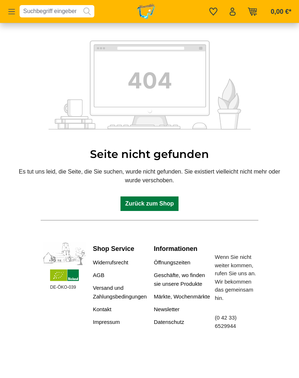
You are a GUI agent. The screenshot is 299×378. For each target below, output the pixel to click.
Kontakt (102, 309)
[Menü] (11, 11)
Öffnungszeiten (172, 262)
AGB (99, 275)
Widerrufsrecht (110, 262)
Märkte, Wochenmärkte (182, 296)
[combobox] (50, 11)
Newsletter (167, 309)
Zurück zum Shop (149, 203)
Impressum (106, 322)
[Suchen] (87, 11)
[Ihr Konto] (233, 11)
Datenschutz (169, 322)
